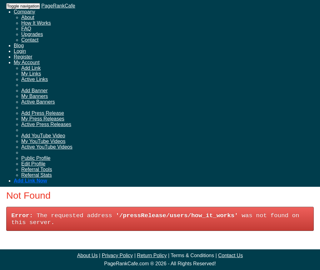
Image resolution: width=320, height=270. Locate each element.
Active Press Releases (46, 124)
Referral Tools (36, 169)
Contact (29, 40)
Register (23, 56)
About (27, 17)
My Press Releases (42, 118)
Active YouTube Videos (46, 147)
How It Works (36, 23)
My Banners (34, 96)
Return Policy (152, 255)
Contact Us (230, 255)
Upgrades (32, 34)
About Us (87, 255)
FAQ (26, 28)
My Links (31, 73)
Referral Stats (36, 175)
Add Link (31, 68)
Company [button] (24, 11)
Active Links (34, 79)
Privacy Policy (117, 255)
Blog (19, 45)
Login (20, 51)
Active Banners (38, 101)
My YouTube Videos (43, 141)
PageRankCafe (58, 5)
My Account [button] (27, 62)
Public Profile (35, 158)
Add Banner (34, 90)
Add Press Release (42, 113)
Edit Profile (33, 163)
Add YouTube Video (43, 135)
